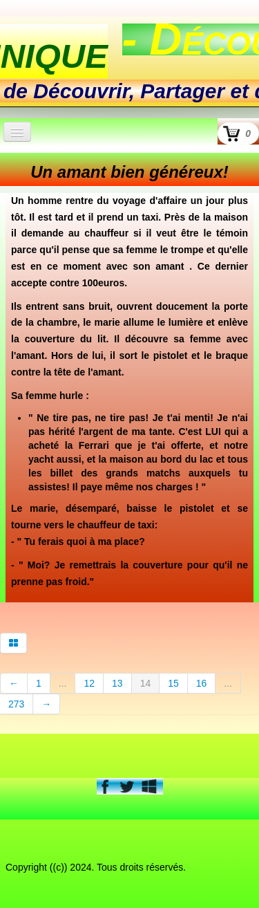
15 (173, 683)
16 (201, 683)
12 (89, 683)
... (63, 683)
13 (117, 683)
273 (16, 704)
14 (145, 683)
